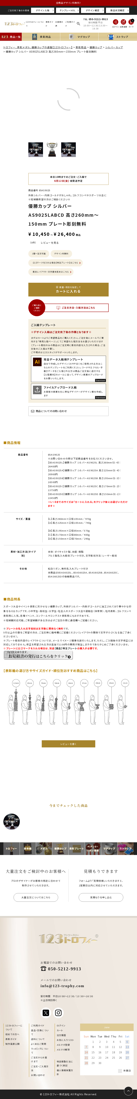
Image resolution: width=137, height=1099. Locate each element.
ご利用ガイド (37, 1025)
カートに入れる (68, 289)
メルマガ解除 (63, 1049)
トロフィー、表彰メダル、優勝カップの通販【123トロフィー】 (38, 47)
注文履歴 (61, 1035)
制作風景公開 (13, 1043)
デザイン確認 (92, 10)
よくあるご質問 (38, 1043)
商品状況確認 (117, 10)
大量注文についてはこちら (35, 897)
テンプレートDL (67, 10)
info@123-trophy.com (62, 985)
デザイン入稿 (42, 10)
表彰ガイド (11, 1038)
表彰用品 (81, 47)
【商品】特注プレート (66, 648)
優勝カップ (96, 47)
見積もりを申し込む (101, 897)
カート (60, 1030)
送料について (38, 1038)
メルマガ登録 (63, 1044)
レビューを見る (50, 242)
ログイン (61, 1025)
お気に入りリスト (65, 1039)
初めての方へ (12, 1034)
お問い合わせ (38, 1075)
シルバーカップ (114, 47)
